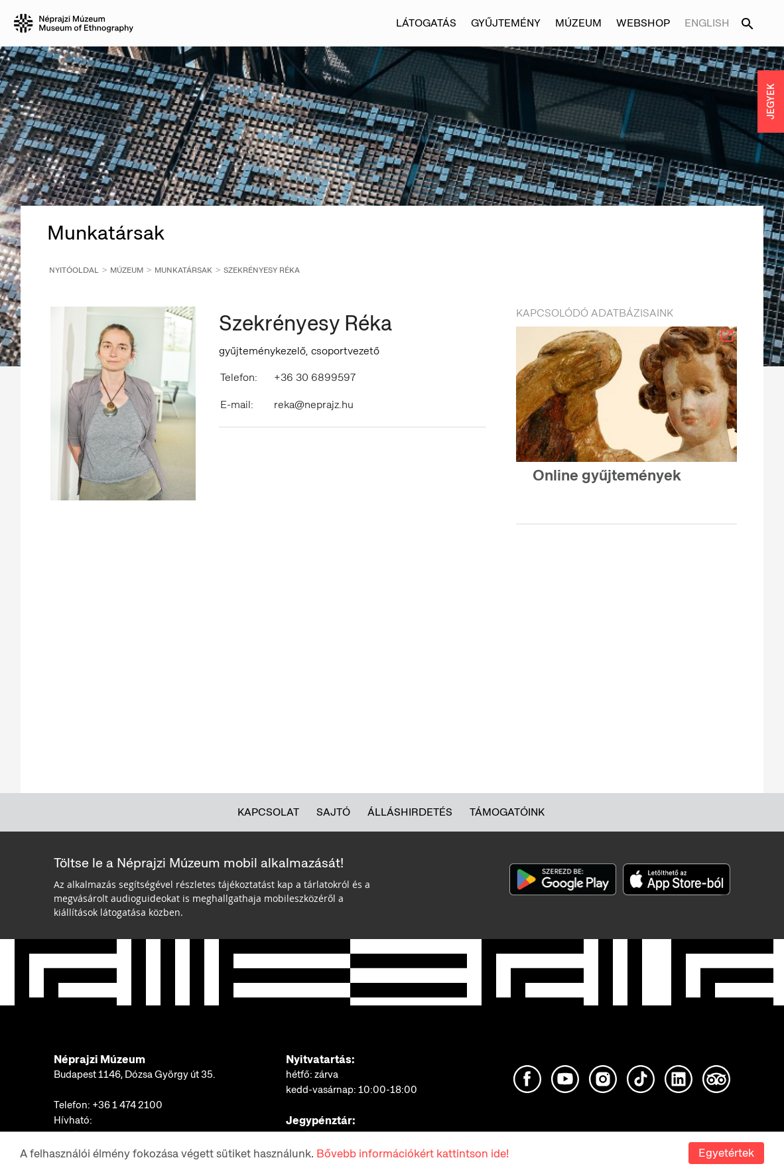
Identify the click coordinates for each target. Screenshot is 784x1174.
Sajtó (333, 812)
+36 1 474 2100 (127, 1105)
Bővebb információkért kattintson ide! (412, 1153)
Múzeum (578, 23)
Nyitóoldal (74, 270)
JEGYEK (771, 101)
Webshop (643, 23)
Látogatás (426, 23)
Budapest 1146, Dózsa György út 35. (135, 1074)
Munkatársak (183, 270)
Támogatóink (507, 812)
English (707, 23)
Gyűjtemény (506, 23)
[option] (626, 417)
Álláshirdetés (409, 812)
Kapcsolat (268, 812)
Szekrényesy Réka (262, 270)
